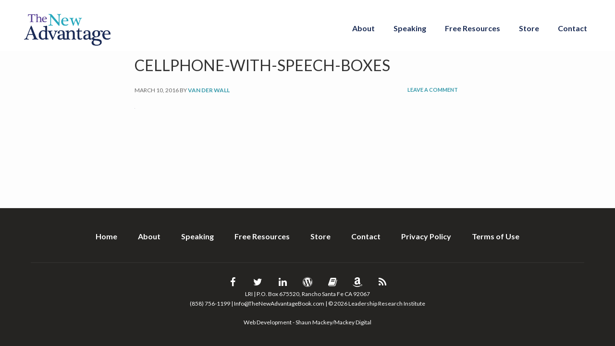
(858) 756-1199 (210, 303)
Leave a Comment (432, 89)
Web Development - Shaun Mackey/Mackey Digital (307, 322)
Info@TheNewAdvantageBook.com (279, 303)
